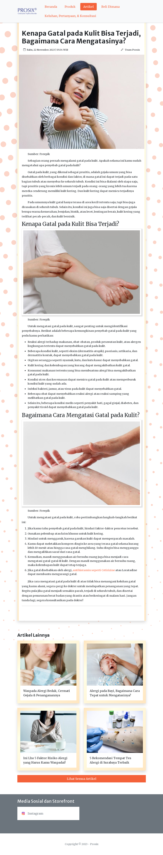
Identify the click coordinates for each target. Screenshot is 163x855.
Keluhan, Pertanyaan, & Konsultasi (70, 16)
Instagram (32, 813)
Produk (70, 6)
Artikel (88, 6)
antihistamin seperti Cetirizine (94, 570)
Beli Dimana (110, 6)
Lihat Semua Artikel (81, 779)
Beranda (51, 6)
